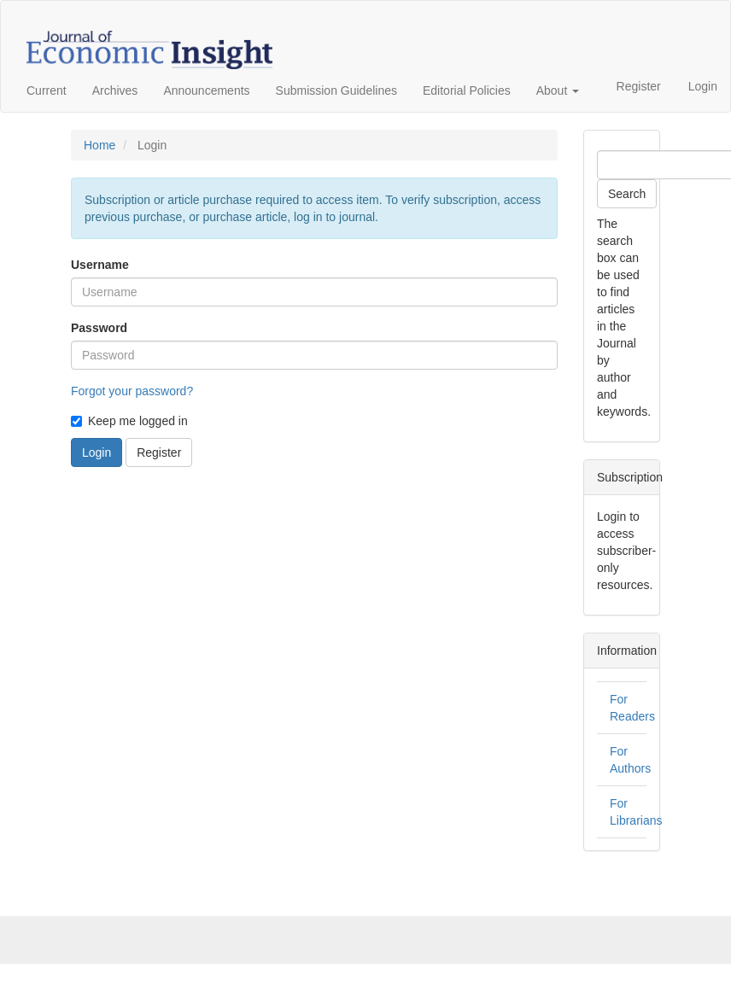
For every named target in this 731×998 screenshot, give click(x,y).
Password (99, 328)
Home (99, 145)
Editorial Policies (467, 90)
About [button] (557, 90)
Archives (115, 90)
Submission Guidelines (336, 90)
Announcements (206, 90)
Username (100, 264)
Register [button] (159, 452)
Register (639, 86)
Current (46, 90)
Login (702, 86)
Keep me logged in (129, 421)
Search (627, 194)
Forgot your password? (132, 391)
